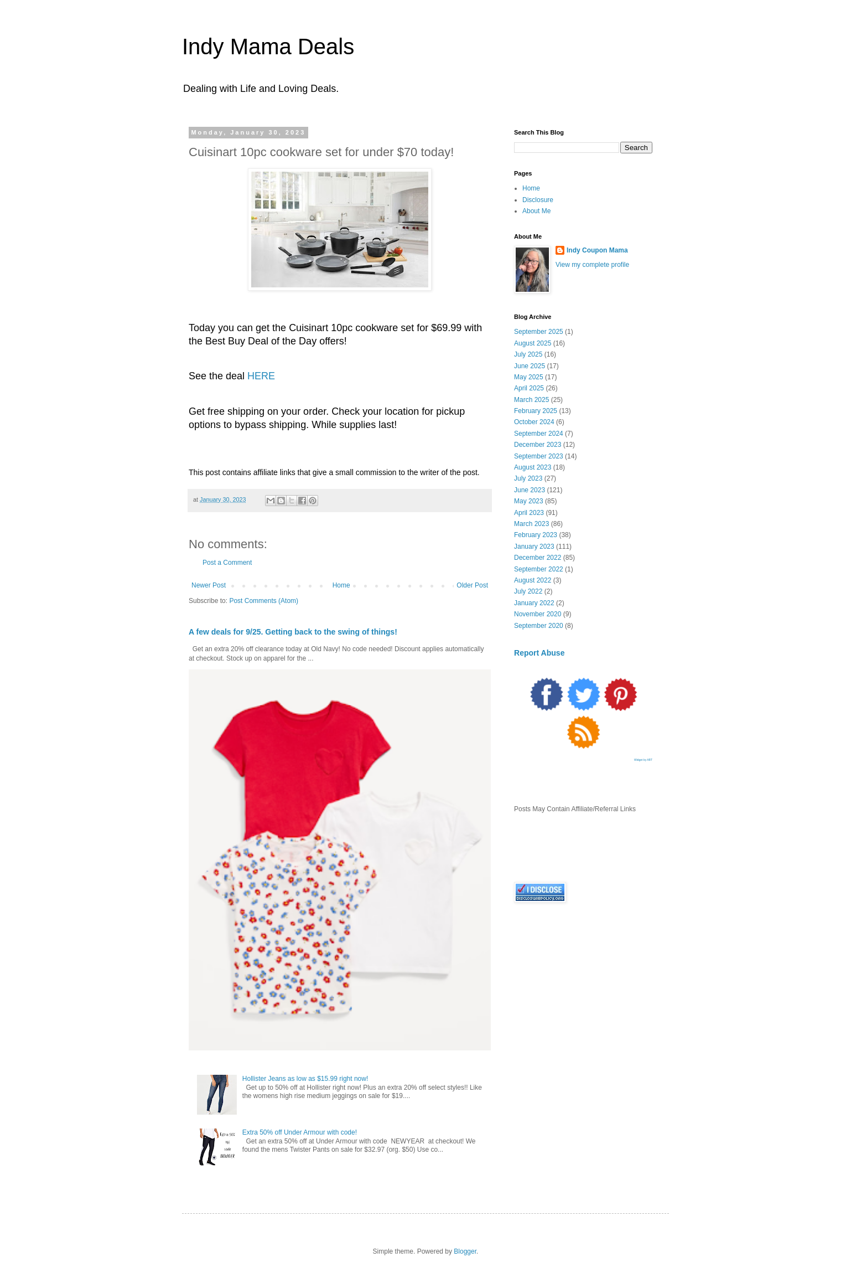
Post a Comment (227, 562)
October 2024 (534, 422)
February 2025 (535, 411)
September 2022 (538, 569)
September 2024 (538, 433)
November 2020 (537, 614)
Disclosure (537, 200)
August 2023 (532, 467)
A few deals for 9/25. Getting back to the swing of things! (293, 631)
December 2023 (537, 445)
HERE (261, 376)
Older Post (472, 585)
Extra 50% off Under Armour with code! (299, 1132)
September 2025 (538, 332)
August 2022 (532, 580)
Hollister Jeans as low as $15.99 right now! (305, 1079)
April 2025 (529, 388)
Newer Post (208, 585)
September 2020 (538, 626)
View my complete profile (592, 265)
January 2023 (534, 546)
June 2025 (529, 366)
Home (341, 585)
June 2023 (529, 490)
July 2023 (528, 478)
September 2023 (538, 456)
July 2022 (528, 591)
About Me (536, 211)
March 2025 (531, 400)
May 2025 (528, 377)
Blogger (465, 1251)
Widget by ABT (643, 759)
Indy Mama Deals (268, 46)
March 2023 (531, 524)
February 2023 (535, 535)
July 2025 (528, 354)
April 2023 (529, 513)
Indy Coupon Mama (597, 250)
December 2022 (537, 557)
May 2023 (528, 501)
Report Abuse (539, 652)
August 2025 (532, 343)
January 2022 (534, 603)
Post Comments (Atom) (263, 601)
